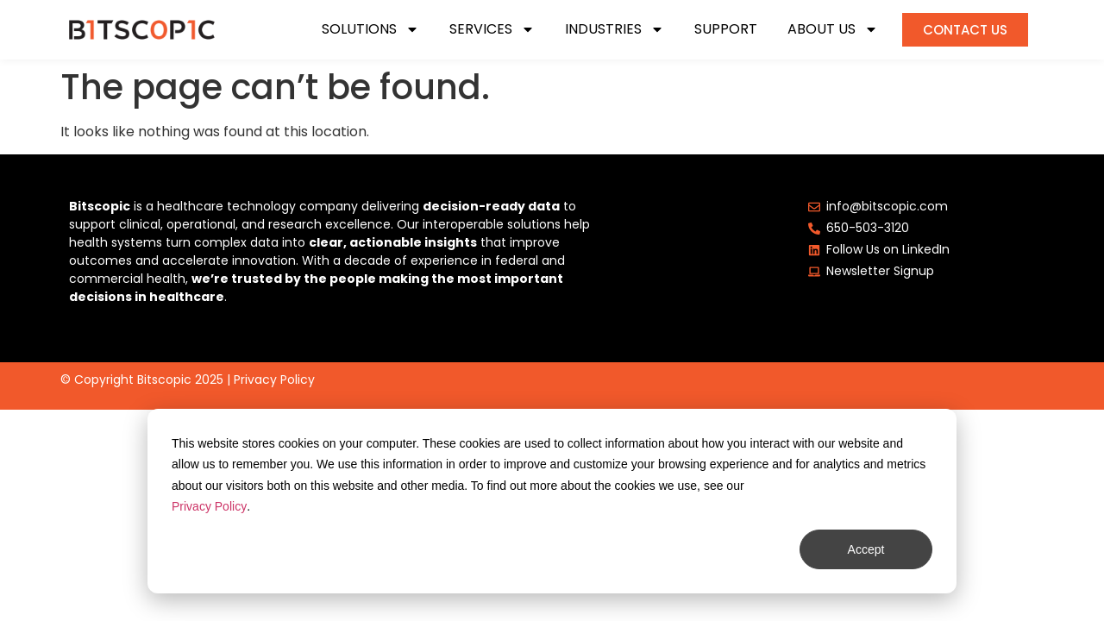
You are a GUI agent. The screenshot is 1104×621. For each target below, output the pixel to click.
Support (725, 29)
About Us (832, 29)
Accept (866, 549)
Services (492, 29)
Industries (614, 29)
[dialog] (552, 501)
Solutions (370, 29)
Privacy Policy (274, 379)
